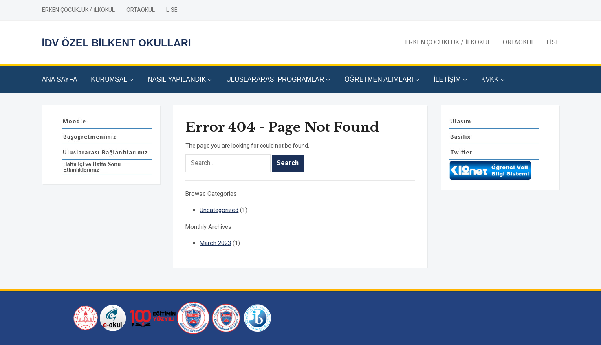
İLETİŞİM (447, 79)
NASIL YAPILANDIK (176, 79)
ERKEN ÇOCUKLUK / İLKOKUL (78, 10)
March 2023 (215, 243)
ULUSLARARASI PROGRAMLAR (275, 79)
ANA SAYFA (59, 79)
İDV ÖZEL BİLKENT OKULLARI (116, 43)
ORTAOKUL (140, 10)
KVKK (490, 79)
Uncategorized (219, 210)
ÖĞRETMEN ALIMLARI (378, 79)
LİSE (172, 10)
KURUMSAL (109, 79)
